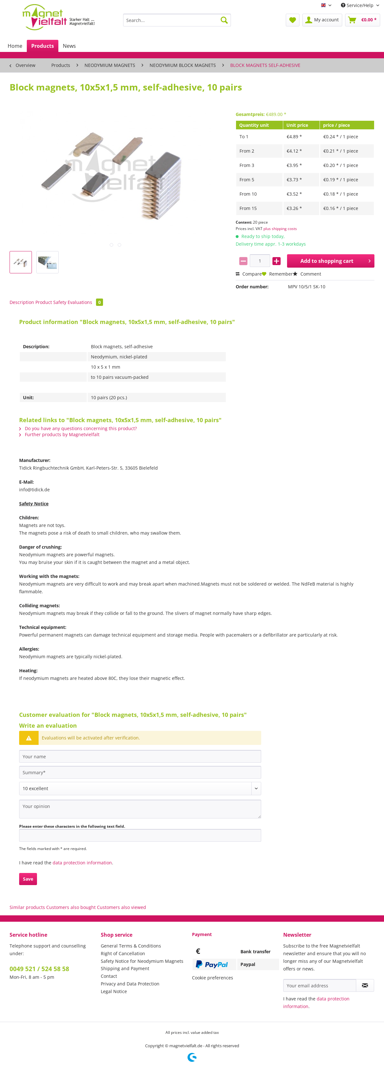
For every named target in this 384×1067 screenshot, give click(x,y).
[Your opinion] (140, 809)
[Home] (15, 46)
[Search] (224, 20)
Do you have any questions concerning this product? (78, 428)
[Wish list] (292, 20)
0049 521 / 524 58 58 (39, 969)
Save (28, 879)
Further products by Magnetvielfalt (59, 434)
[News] (69, 46)
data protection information (82, 863)
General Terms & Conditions (131, 946)
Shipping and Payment (125, 968)
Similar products (27, 907)
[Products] (42, 46)
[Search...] (177, 20)
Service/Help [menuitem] (358, 5)
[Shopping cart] (362, 20)
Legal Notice (114, 991)
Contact (109, 976)
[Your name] (140, 756)
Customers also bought (71, 907)
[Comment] (140, 788)
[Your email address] (319, 985)
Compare (249, 274)
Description (22, 302)
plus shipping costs (280, 228)
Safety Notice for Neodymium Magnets (142, 961)
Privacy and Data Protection (130, 984)
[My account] (322, 20)
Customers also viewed (121, 907)
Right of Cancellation (123, 953)
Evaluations (85, 302)
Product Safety (50, 302)
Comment (307, 274)
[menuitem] (177, 23)
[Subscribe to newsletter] (365, 985)
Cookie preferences (212, 978)
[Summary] (140, 772)
